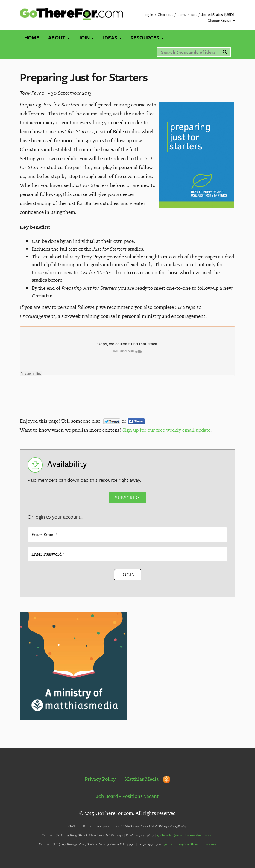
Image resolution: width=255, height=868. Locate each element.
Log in (148, 14)
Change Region (221, 20)
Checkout (165, 14)
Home (31, 37)
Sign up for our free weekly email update (166, 429)
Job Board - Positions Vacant (127, 796)
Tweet (111, 421)
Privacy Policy (100, 779)
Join (86, 37)
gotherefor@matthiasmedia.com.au (185, 835)
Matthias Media (147, 779)
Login (127, 574)
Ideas (112, 37)
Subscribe (127, 497)
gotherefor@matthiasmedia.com (190, 844)
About (58, 37)
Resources (146, 37)
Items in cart (187, 14)
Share (136, 421)
